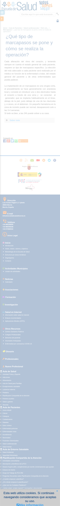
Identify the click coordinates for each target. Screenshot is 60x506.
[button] (57, 491)
